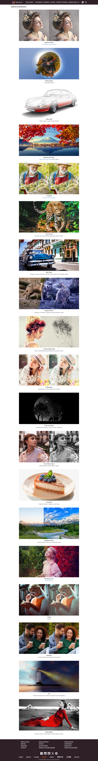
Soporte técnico (61, 2)
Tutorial (53, 2)
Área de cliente (43, 746)
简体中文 (60, 757)
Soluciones (29, 2)
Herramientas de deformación (49, 44)
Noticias (23, 744)
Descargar (38, 2)
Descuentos (67, 746)
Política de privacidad (70, 748)
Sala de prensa (68, 742)
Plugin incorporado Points (45, 159)
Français (36, 757)
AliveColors (18, 2)
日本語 (69, 757)
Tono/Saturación (51, 197)
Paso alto (45, 197)
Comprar (46, 2)
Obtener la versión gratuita (47, 748)
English (21, 757)
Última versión (25, 742)
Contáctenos (72, 2)
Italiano (52, 757)
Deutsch (28, 757)
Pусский (76, 757)
